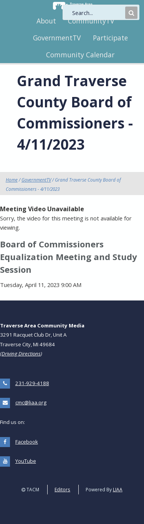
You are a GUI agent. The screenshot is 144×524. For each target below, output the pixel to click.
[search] (97, 13)
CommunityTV (91, 20)
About (46, 20)
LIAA (117, 489)
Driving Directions (21, 353)
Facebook (26, 441)
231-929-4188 (32, 383)
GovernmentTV (57, 37)
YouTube (25, 460)
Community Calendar (80, 54)
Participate (110, 37)
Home (12, 180)
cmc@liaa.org (30, 402)
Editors (62, 489)
